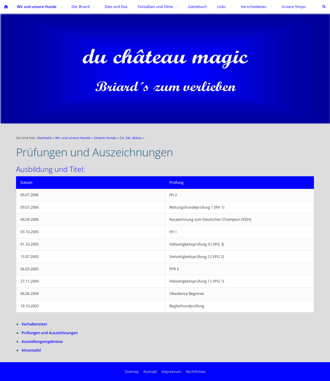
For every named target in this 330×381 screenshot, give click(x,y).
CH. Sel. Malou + (132, 138)
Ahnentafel (31, 350)
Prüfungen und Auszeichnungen (50, 332)
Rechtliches (196, 371)
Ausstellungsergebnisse (42, 341)
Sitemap (132, 371)
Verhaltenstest (34, 324)
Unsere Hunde (105, 138)
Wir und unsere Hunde (73, 138)
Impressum (171, 371)
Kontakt (150, 371)
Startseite (44, 138)
